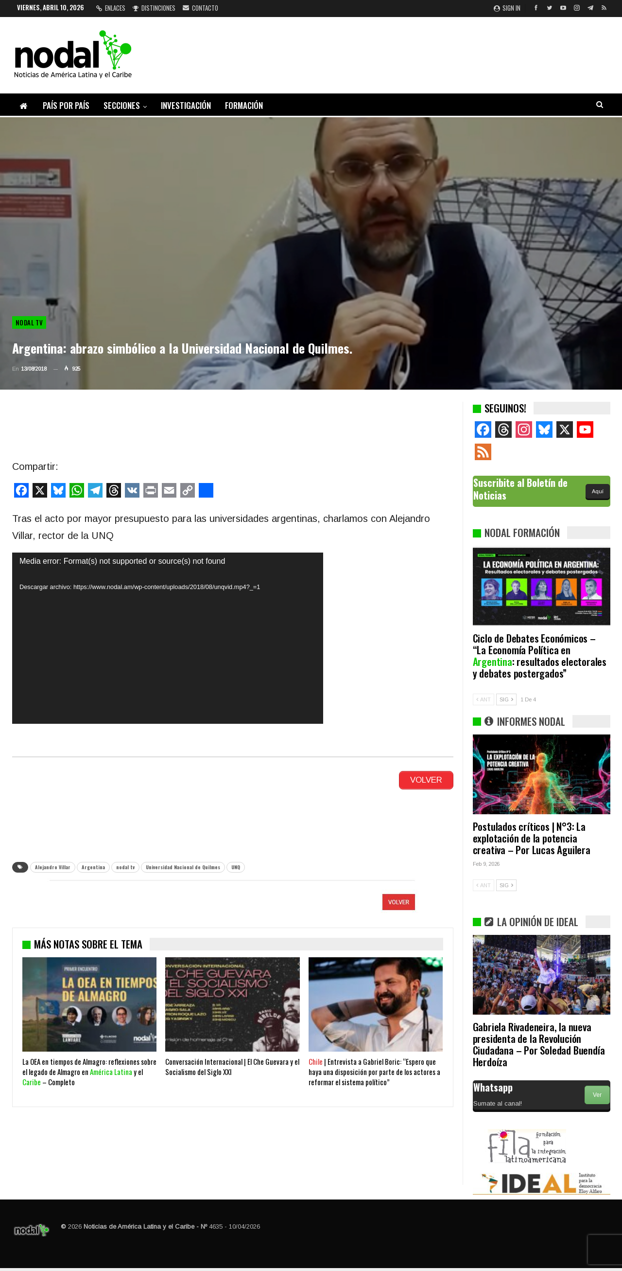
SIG (506, 699)
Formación (244, 105)
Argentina (93, 867)
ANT (483, 699)
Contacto (200, 8)
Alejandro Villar (52, 867)
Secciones (122, 105)
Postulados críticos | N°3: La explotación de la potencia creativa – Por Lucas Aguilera (531, 838)
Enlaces (110, 8)
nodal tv (125, 867)
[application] (167, 638)
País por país (66, 105)
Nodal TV (29, 322)
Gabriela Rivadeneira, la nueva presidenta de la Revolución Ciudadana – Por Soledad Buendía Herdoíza (539, 1044)
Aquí (598, 491)
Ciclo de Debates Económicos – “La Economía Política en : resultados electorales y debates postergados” (539, 655)
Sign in (507, 8)
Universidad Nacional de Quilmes (183, 867)
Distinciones (154, 8)
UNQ (235, 867)
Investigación (186, 105)
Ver (597, 1095)
